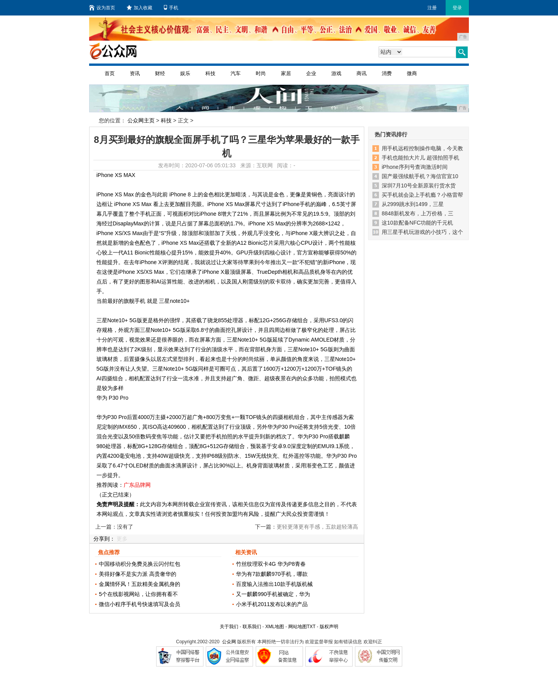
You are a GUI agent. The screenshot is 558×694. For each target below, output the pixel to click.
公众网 (229, 641)
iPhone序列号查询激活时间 (415, 167)
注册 (432, 7)
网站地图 (297, 626)
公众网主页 (141, 120)
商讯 (361, 73)
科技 (210, 73)
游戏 (336, 73)
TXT (311, 626)
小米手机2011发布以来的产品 (272, 604)
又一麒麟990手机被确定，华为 (273, 594)
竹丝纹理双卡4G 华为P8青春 (271, 564)
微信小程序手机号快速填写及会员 (139, 604)
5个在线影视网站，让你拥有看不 (138, 594)
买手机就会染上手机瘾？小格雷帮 (422, 195)
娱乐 (185, 73)
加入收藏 (139, 7)
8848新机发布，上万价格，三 (417, 213)
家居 (286, 73)
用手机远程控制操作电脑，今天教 (422, 148)
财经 (160, 73)
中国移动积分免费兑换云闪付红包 (139, 564)
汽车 (236, 73)
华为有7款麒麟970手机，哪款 (272, 574)
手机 (171, 7)
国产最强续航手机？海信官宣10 (420, 176)
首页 (110, 73)
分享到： (104, 539)
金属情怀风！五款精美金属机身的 (139, 584)
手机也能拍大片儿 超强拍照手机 (420, 158)
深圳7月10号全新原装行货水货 (419, 185)
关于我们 (229, 626)
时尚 (261, 73)
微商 (412, 73)
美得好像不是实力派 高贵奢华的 (137, 574)
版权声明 (329, 626)
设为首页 (102, 7)
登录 (457, 7)
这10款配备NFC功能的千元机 (417, 223)
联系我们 (252, 626)
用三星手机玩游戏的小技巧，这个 (422, 232)
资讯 (135, 73)
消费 (387, 73)
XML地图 (274, 626)
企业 (311, 73)
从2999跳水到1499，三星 (413, 204)
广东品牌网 (137, 485)
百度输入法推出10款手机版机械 (274, 584)
